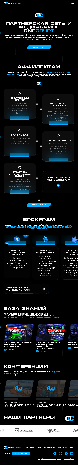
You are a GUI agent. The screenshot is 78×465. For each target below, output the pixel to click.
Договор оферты (68, 459)
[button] (72, 314)
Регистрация (21, 453)
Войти (8, 453)
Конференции (65, 447)
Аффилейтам (33, 447)
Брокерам (49, 447)
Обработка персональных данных (49, 459)
